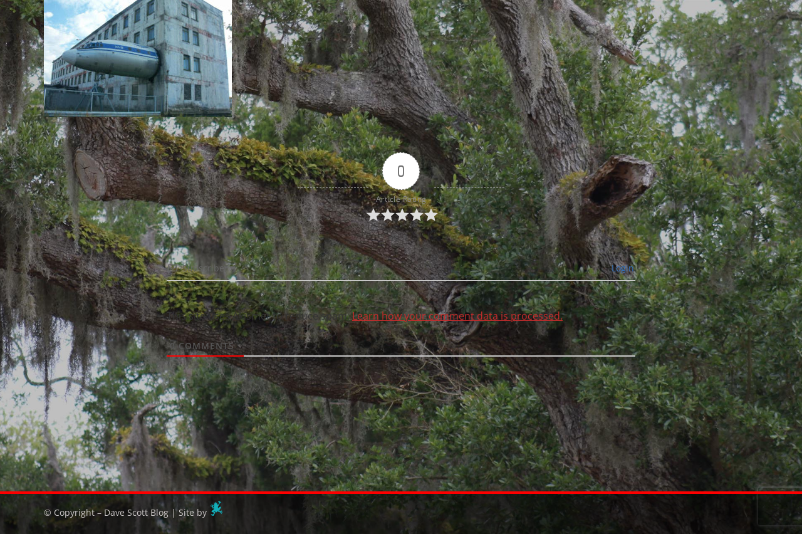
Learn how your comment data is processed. (457, 316)
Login (621, 268)
